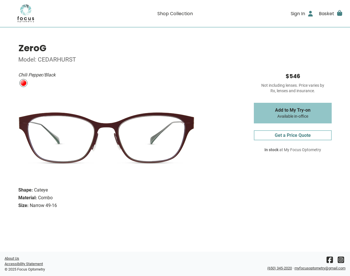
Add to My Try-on (292, 113)
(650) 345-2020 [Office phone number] (279, 268)
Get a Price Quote (293, 135)
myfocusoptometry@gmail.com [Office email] (319, 268)
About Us (12, 258)
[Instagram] (340, 261)
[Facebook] (329, 261)
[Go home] (47, 13)
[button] (331, 13)
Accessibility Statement (24, 264)
